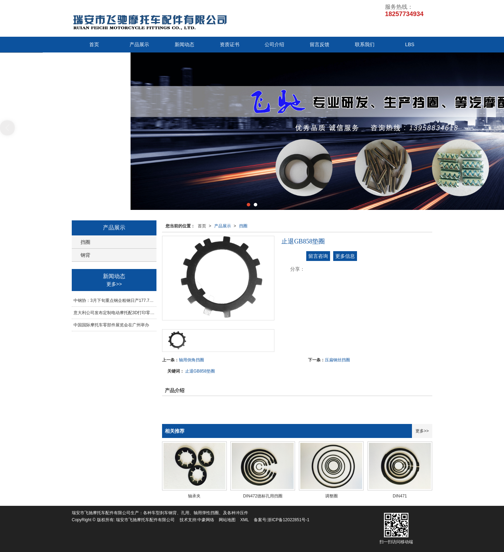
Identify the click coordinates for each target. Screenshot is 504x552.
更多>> (422, 431)
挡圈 (243, 226)
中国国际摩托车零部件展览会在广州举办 (111, 325)
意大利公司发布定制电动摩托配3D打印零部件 (115, 312)
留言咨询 (318, 256)
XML (244, 519)
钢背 (85, 255)
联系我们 (364, 44)
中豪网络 (205, 519)
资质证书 (229, 44)
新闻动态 (184, 44)
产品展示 (139, 44)
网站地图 (227, 519)
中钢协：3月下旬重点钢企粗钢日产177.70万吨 (115, 300)
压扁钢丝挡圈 (337, 360)
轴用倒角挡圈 (191, 360)
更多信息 (345, 256)
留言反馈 (319, 44)
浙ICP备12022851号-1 (288, 519)
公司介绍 (274, 44)
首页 (94, 44)
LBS (409, 44)
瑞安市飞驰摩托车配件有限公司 (145, 519)
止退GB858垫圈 (200, 371)
